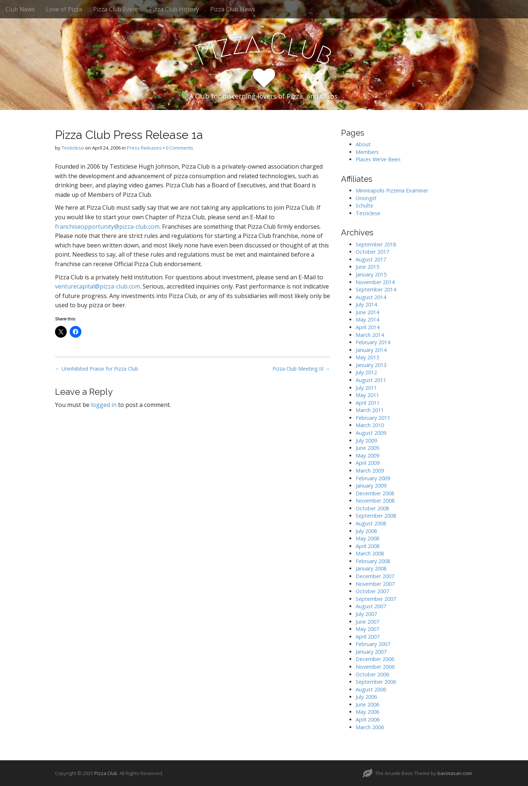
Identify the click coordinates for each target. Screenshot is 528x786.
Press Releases (144, 147)
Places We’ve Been (378, 159)
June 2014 (367, 312)
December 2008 (375, 493)
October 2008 (372, 508)
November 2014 (375, 282)
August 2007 (371, 606)
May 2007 (367, 628)
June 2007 (367, 621)
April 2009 (368, 462)
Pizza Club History (174, 9)
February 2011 (373, 417)
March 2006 (370, 727)
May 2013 (367, 357)
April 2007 (368, 636)
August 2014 (371, 297)
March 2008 (370, 553)
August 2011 (371, 380)
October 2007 (372, 591)
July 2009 (366, 440)
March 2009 (370, 470)
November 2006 (375, 666)
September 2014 (376, 289)
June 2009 (367, 447)
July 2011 (366, 387)
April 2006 (368, 719)
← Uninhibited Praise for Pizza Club (96, 368)
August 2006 (371, 689)
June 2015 (367, 266)
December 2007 (375, 576)
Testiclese (73, 147)
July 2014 (366, 304)
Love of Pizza (64, 9)
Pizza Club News (232, 9)
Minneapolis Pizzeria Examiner (392, 190)
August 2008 (371, 523)
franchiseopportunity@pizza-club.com (107, 227)
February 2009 (373, 478)
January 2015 (371, 274)
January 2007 (371, 651)
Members (367, 151)
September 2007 (376, 598)
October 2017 (372, 251)
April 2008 (368, 546)
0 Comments (179, 147)
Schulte (364, 205)
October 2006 (372, 674)
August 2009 (371, 432)
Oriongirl (366, 198)
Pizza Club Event (115, 9)
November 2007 (375, 583)
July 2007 (366, 613)
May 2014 (367, 319)
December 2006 (375, 658)
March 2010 (370, 425)
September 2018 (376, 244)
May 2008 (367, 538)
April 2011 (368, 402)
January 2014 (371, 349)
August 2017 (371, 259)
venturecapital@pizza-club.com (97, 286)
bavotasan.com (454, 773)
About (363, 144)
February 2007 (373, 643)
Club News (20, 9)
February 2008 (373, 561)
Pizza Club (105, 773)
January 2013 (371, 364)
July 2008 (366, 531)
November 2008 (375, 500)
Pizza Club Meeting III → (301, 368)
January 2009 (371, 485)
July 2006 (366, 696)
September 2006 (376, 681)
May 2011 (367, 395)
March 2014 (370, 334)
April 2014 (368, 327)
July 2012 (366, 372)
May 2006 (367, 711)
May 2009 (367, 455)
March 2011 (370, 410)
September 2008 (376, 515)
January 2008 (371, 568)
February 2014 (373, 342)
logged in (104, 405)
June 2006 (367, 704)
